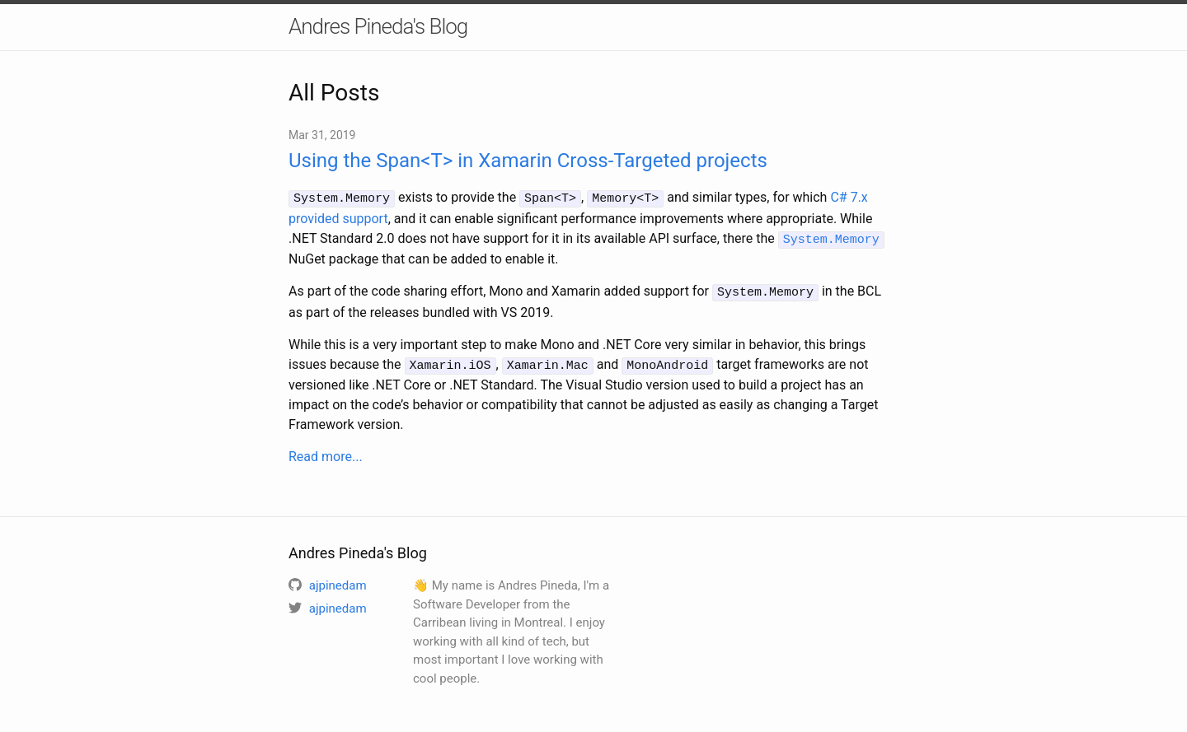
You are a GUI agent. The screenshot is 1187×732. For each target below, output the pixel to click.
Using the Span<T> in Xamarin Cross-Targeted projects (528, 160)
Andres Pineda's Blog (378, 26)
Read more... (326, 451)
